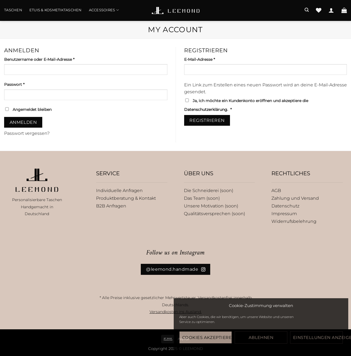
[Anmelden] (331, 10)
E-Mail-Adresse (210, 59)
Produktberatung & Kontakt (126, 198)
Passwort (25, 84)
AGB (276, 190)
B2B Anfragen (111, 206)
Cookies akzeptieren (207, 337)
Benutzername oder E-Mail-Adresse (50, 59)
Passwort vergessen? (27, 133)
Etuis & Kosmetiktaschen (55, 10)
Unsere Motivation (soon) (211, 206)
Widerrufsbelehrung (293, 221)
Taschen (13, 10)
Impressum (284, 213)
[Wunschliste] (318, 10)
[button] (344, 10)
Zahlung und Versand (295, 198)
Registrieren (207, 120)
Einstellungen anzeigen (318, 337)
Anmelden (23, 122)
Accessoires (104, 10)
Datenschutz (285, 206)
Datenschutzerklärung (205, 109)
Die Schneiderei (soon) (208, 190)
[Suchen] (307, 10)
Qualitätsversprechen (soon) (214, 213)
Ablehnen (261, 337)
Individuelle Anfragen (119, 190)
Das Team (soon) (202, 198)
